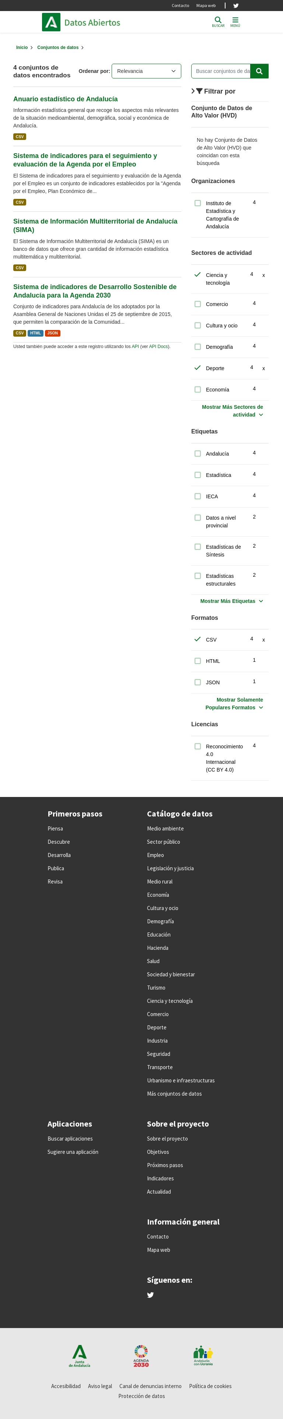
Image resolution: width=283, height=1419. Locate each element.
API (135, 346)
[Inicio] (22, 47)
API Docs (158, 346)
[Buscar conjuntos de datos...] (230, 71)
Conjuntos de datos (57, 47)
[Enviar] (259, 71)
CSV (20, 136)
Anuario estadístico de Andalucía (65, 99)
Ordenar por (94, 71)
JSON (53, 333)
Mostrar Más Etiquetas (227, 601)
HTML (35, 333)
